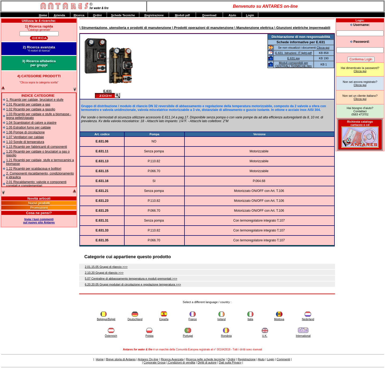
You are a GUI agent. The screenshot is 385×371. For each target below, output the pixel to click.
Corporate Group (155, 362)
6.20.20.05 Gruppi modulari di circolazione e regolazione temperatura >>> (133, 284)
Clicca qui (360, 71)
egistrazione (154, 15)
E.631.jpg (293, 58)
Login (270, 359)
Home (99, 359)
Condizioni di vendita (181, 362)
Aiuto (261, 359)
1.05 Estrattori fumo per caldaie (28, 127)
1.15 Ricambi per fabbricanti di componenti (36, 147)
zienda (59, 15)
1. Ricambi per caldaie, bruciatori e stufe (34, 100)
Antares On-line (148, 359)
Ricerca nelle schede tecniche (205, 359)
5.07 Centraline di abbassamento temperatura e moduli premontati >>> (131, 278)
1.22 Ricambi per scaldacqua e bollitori (33, 169)
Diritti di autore (207, 362)
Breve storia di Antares (121, 359)
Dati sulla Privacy (230, 362)
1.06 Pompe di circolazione (25, 132)
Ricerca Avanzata (172, 359)
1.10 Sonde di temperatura (25, 142)
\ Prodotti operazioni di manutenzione (202, 28)
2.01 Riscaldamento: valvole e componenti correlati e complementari (36, 184)
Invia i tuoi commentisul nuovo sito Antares (39, 221)
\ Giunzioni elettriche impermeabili (301, 28)
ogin (250, 15)
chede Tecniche (123, 15)
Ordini (231, 359)
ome (43, 15)
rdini (97, 15)
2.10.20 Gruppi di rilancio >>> (104, 272)
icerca (79, 15)
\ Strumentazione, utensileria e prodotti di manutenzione (125, 28)
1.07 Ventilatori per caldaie (25, 137)
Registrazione (247, 359)
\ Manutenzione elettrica (253, 28)
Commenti (283, 359)
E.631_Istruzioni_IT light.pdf (293, 53)
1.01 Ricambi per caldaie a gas (28, 104)
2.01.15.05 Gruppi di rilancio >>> (106, 266)
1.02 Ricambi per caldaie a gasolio (30, 109)
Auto (232, 15)
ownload (209, 15)
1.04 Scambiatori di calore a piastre (31, 123)
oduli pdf (182, 15)
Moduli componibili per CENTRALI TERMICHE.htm (293, 64)
